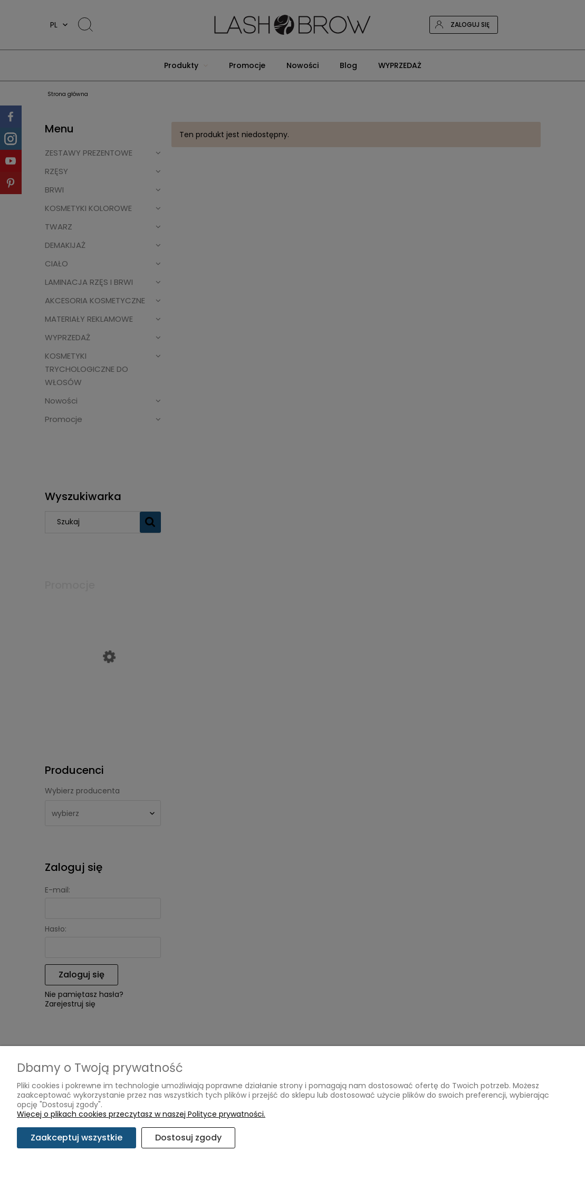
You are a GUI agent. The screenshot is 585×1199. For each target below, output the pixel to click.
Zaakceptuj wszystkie (76, 1137)
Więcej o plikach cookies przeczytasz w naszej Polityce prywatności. (141, 1114)
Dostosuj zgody (188, 1137)
